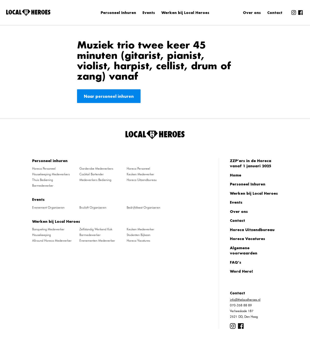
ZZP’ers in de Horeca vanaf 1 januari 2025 (250, 163)
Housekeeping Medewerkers (51, 174)
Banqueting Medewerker (48, 229)
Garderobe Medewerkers (96, 168)
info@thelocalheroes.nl (245, 299)
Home (235, 175)
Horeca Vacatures (138, 240)
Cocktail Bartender (91, 174)
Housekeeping (41, 235)
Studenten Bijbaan (138, 235)
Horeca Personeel (44, 168)
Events (148, 12)
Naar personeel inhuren (109, 96)
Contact (274, 12)
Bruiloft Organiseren (92, 207)
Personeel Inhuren (118, 12)
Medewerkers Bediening (95, 180)
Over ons (252, 12)
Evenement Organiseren (48, 207)
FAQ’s (235, 262)
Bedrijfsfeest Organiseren (143, 207)
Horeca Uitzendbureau (142, 180)
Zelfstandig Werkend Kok (95, 229)
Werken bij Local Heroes (185, 12)
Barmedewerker (42, 185)
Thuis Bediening (42, 180)
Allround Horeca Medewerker (52, 240)
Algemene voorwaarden (243, 250)
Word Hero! (241, 271)
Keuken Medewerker (140, 174)
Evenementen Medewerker (97, 240)
